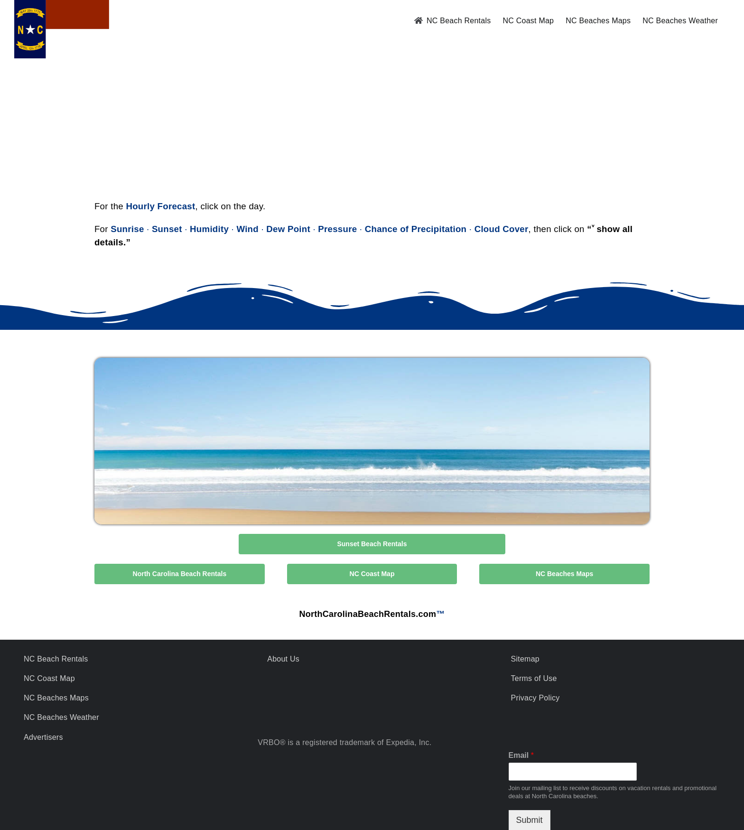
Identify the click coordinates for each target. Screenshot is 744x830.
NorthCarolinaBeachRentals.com (367, 614)
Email (521, 755)
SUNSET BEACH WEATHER (372, 131)
